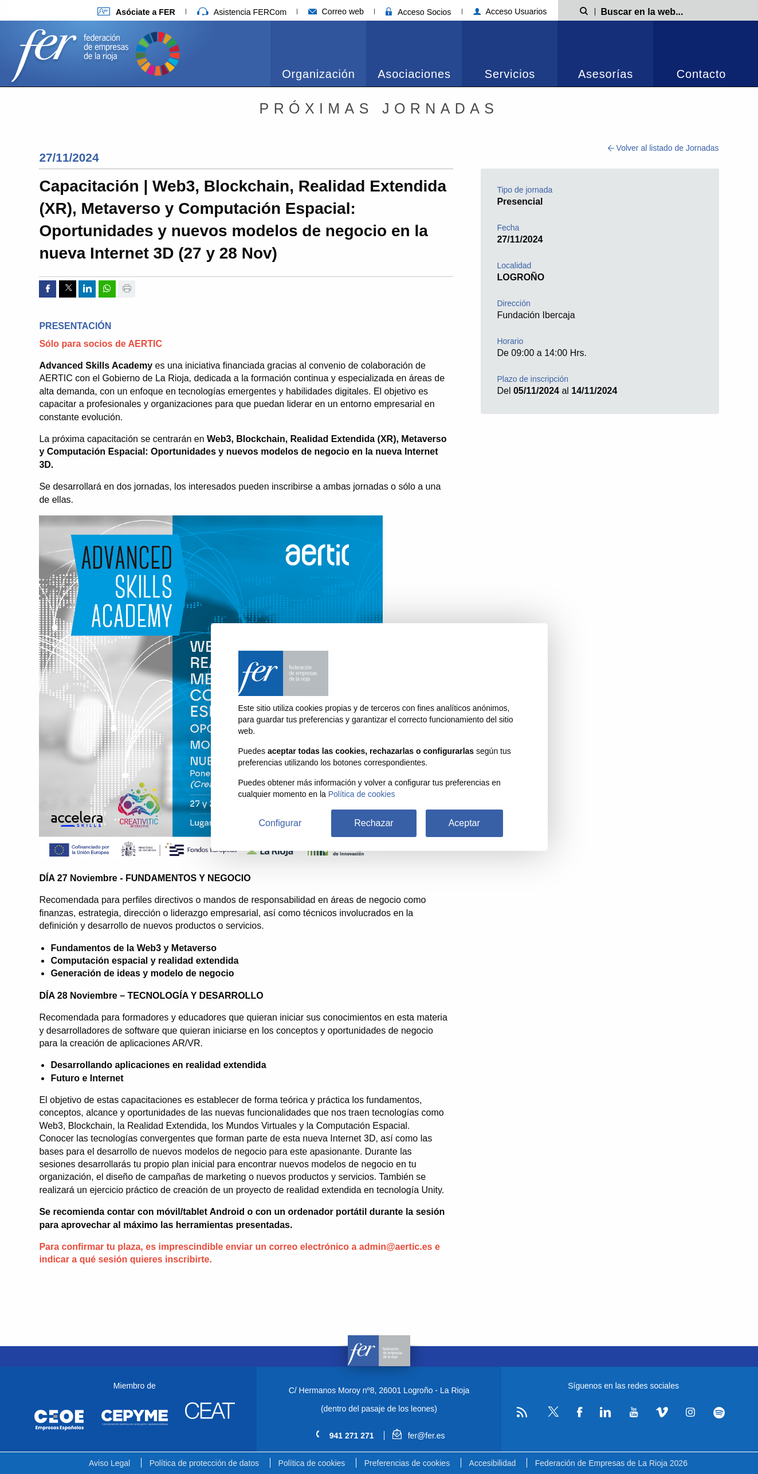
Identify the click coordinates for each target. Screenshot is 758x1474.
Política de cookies (311, 1463)
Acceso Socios (418, 12)
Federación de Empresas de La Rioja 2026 (611, 1463)
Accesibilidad (492, 1463)
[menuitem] (318, 54)
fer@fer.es (418, 1435)
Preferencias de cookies (407, 1463)
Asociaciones (414, 74)
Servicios (510, 74)
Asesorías (605, 74)
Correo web (336, 11)
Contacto (701, 74)
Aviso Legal (109, 1463)
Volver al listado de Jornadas (663, 148)
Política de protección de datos (204, 1463)
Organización (318, 74)
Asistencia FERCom (241, 12)
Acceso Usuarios (510, 11)
